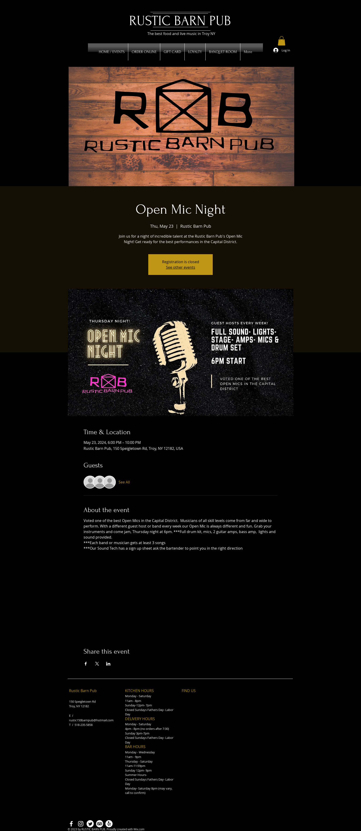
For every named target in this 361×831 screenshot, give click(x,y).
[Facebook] (71, 823)
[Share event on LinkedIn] (108, 664)
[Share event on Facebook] (86, 664)
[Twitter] (90, 823)
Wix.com (139, 829)
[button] (281, 41)
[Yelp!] (109, 823)
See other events (180, 267)
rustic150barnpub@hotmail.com (91, 720)
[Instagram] (80, 823)
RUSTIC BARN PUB (180, 21)
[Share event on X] (97, 664)
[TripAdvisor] (99, 823)
